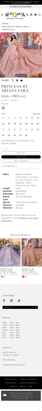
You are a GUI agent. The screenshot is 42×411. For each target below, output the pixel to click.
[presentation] (10, 256)
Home (5, 24)
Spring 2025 (8, 30)
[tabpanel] (21, 55)
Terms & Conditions (29, 383)
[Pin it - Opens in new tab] (17, 81)
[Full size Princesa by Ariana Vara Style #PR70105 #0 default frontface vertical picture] (21, 55)
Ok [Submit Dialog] (5, 396)
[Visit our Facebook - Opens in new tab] (4, 304)
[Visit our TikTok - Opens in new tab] (19, 304)
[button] (2, 15)
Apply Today (34, 2)
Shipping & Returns (28, 387)
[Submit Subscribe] (35, 311)
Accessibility (10, 387)
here (27, 398)
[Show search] (40, 15)
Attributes (9, 170)
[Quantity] (4, 149)
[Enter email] (20, 311)
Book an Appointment (21, 164)
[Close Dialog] (4, 393)
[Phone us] (27, 15)
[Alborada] (15, 16)
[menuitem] (2, 15)
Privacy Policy (11, 383)
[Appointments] (21, 7)
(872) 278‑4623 (9, 364)
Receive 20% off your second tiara (21, 3)
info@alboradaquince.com (14, 369)
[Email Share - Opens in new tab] (21, 81)
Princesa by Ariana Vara (15, 27)
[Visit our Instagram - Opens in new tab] (11, 304)
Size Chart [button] (36, 114)
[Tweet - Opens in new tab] (12, 81)
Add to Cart (21, 154)
